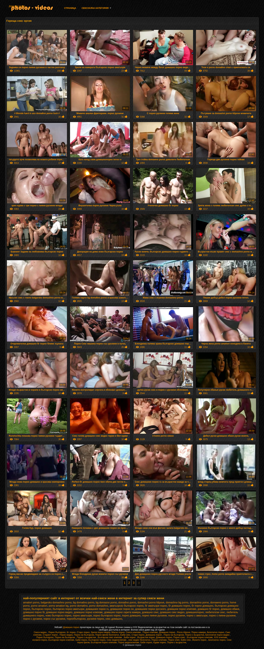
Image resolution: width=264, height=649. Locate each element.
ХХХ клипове (220, 637)
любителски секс (215, 612)
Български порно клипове (200, 637)
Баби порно (130, 637)
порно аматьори (82, 615)
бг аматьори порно (156, 605)
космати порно (39, 640)
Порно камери (198, 632)
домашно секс (150, 612)
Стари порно (138, 635)
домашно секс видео (172, 612)
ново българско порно (58, 615)
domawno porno (219, 602)
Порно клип (179, 637)
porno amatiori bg (58, 605)
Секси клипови (133, 632)
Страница (70, 8)
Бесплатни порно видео (217, 635)
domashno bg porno (177, 602)
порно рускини (176, 615)
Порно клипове (150, 632)
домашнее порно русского (150, 609)
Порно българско (57, 632)
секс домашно (113, 618)
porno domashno (98, 605)
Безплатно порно (215, 632)
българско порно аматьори (68, 609)
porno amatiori (39, 605)
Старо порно (83, 632)
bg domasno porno (106, 602)
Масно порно (118, 632)
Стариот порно (50, 635)
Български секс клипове (110, 637)
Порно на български (84, 635)
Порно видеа (66, 635)
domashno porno (199, 602)
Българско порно (96, 640)
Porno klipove (183, 632)
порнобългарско (76, 618)
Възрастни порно (146, 637)
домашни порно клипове (181, 609)
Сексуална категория (95, 8)
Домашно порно (17, 6)
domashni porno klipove (151, 602)
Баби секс (125, 635)
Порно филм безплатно (107, 635)
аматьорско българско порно (127, 605)
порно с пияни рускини (222, 615)
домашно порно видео (59, 612)
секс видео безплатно (139, 640)
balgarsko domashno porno (56, 602)
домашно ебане (230, 609)
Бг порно (71, 632)
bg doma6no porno (83, 602)
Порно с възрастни (194, 635)
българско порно (41, 609)
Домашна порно (154, 635)
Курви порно (159, 642)
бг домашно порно (179, 605)
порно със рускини (54, 618)
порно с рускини (32, 618)
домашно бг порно (208, 609)
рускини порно (95, 618)
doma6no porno (127, 602)
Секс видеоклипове (117, 640)
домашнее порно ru (97, 609)
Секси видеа (40, 632)
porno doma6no (79, 605)
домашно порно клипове (88, 612)
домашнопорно (195, 612)
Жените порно (199, 640)
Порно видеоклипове (128, 642)
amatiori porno (31, 602)
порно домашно (131, 615)
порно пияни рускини (154, 615)
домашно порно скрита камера (122, 612)
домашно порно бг (34, 612)
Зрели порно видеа (100, 632)
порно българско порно (107, 615)
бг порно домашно (202, 605)
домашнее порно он (122, 609)
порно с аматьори (197, 615)
